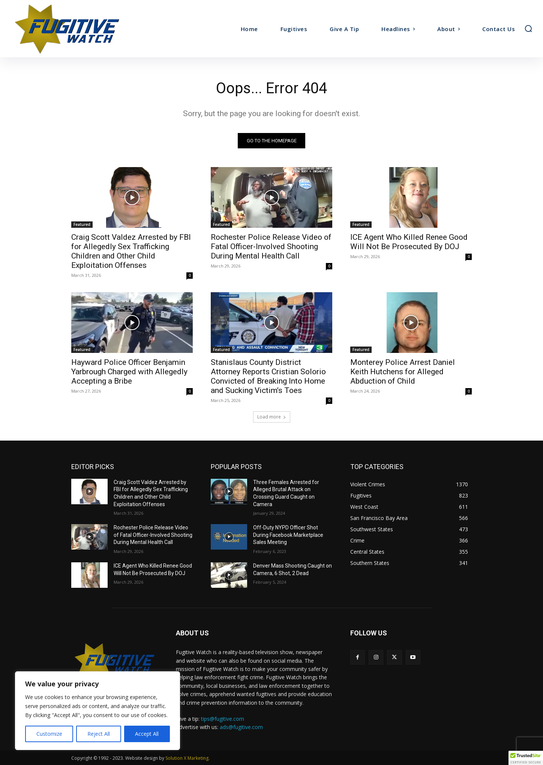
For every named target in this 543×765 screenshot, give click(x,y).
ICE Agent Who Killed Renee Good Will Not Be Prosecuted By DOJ (409, 242)
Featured (82, 224)
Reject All (98, 733)
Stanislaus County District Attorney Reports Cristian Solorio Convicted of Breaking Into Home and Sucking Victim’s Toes (268, 376)
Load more (271, 417)
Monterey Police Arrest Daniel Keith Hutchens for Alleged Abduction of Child (402, 371)
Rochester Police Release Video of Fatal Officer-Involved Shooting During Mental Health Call (271, 246)
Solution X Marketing (186, 758)
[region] (97, 710)
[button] (528, 28)
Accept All (147, 733)
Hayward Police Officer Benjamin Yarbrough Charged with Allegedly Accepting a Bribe (129, 371)
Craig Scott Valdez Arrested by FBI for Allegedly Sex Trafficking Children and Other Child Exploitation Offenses (131, 251)
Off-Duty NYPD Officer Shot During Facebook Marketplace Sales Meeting (288, 535)
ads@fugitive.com (241, 727)
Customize (49, 733)
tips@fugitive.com (222, 718)
